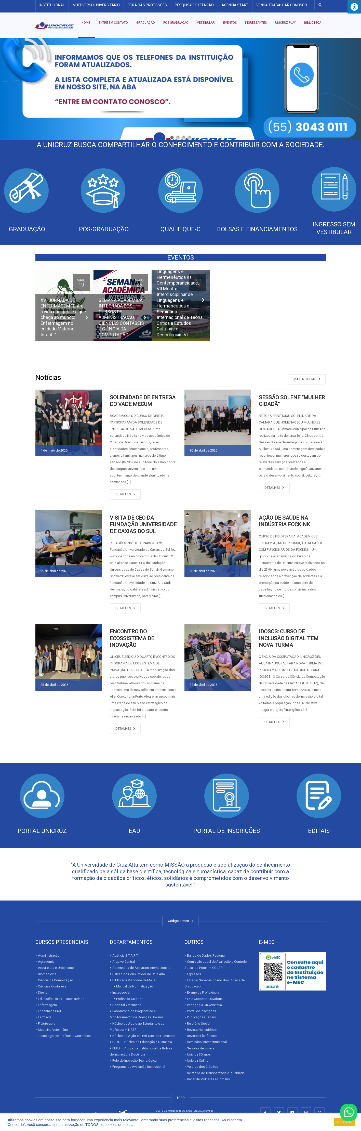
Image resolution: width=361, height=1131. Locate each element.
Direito (43, 992)
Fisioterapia (46, 1023)
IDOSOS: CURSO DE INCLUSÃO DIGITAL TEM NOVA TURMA (288, 638)
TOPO (181, 1098)
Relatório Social (198, 1023)
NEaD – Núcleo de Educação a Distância (142, 1042)
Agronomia (46, 961)
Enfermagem (47, 1005)
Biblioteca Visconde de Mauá (133, 980)
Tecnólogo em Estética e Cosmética (64, 1036)
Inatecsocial (121, 992)
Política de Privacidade (153, 1125)
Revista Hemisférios (202, 1030)
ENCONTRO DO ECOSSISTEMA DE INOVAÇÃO (132, 638)
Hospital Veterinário (126, 1005)
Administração (49, 955)
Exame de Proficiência (203, 992)
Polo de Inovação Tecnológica (134, 1060)
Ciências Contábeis (52, 986)
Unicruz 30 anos (199, 1054)
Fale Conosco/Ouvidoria (205, 999)
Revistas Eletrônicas (202, 1036)
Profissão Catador (129, 999)
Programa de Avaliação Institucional (138, 1067)
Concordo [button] (344, 1122)
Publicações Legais (201, 1017)
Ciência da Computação (55, 980)
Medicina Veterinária (53, 1030)
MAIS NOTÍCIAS (306, 379)
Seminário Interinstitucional (207, 1042)
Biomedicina (47, 974)
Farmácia (44, 1017)
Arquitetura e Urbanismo (56, 968)
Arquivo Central (123, 961)
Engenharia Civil (49, 1011)
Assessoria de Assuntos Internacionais (141, 968)
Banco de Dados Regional (206, 955)
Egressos (194, 974)
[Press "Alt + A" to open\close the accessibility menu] (354, 7)
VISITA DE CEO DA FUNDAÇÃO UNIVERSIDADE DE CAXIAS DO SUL (143, 524)
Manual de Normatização (134, 986)
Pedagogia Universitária (204, 1005)
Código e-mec (180, 921)
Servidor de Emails (200, 1048)
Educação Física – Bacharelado (61, 999)
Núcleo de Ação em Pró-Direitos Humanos (143, 1036)
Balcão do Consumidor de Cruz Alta (138, 974)
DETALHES (125, 494)
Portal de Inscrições (201, 1011)
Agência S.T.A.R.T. (125, 955)
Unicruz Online (197, 1060)
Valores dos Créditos (202, 1067)
